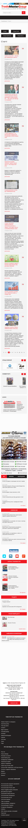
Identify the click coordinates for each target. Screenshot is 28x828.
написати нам (14, 703)
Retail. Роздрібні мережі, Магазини (9, 789)
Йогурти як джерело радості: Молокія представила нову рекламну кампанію (11, 265)
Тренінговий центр (5, 757)
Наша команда (4, 753)
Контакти (3, 773)
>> (24, 352)
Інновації (3, 733)
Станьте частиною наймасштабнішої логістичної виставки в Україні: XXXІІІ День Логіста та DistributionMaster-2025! (11, 226)
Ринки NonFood (7, 35)
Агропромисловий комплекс (8, 793)
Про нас (3, 751)
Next (25, 360)
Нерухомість (21, 35)
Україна (11, 476)
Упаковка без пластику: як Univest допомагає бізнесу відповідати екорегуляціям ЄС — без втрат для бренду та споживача (11, 97)
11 (21, 352)
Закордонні (21, 476)
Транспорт (3, 813)
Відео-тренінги (4, 729)
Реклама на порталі (6, 755)
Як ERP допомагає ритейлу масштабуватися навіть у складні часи (11, 293)
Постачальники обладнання (8, 795)
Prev (22, 360)
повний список (22, 628)
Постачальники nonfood (7, 785)
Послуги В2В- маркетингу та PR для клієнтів (12, 767)
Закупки (3, 737)
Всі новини (23, 543)
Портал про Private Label (7, 765)
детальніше (7, 81)
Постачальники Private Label (8, 787)
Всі (4, 476)
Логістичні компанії (5, 799)
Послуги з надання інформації (8, 769)
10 (19, 352)
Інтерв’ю (3, 727)
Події (2, 743)
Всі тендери (22, 609)
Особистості (6, 374)
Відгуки (3, 771)
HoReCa (3, 809)
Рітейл (4, 31)
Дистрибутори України (6, 791)
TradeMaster (4, 21)
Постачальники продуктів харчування (10, 783)
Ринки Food (16, 31)
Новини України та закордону (8, 721)
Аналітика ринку (5, 723)
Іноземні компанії (5, 815)
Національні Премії (5, 761)
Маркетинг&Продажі (6, 735)
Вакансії (3, 775)
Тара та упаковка (5, 801)
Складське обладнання (6, 807)
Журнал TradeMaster (6, 763)
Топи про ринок (5, 725)
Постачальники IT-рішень (7, 805)
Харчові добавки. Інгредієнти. (8, 803)
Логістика (3, 739)
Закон (2, 741)
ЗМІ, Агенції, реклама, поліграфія (9, 811)
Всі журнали (22, 592)
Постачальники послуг (6, 797)
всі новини (23, 505)
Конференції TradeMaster (7, 759)
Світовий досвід (5, 731)
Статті (9, 21)
